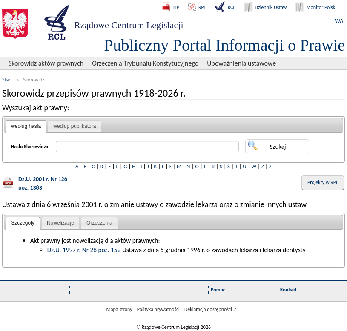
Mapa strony (119, 309)
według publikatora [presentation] (74, 126)
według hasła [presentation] (26, 126)
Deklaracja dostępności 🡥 (210, 309)
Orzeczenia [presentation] (99, 223)
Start (7, 80)
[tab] (26, 126)
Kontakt (288, 290)
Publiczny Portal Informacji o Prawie (224, 45)
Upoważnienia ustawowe (241, 63)
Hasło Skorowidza (30, 147)
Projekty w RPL (322, 182)
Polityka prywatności (158, 309)
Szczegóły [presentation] (22, 223)
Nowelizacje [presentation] (60, 223)
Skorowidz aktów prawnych (46, 63)
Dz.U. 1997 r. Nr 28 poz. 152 (84, 250)
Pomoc (218, 290)
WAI (340, 21)
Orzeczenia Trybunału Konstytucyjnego (145, 63)
